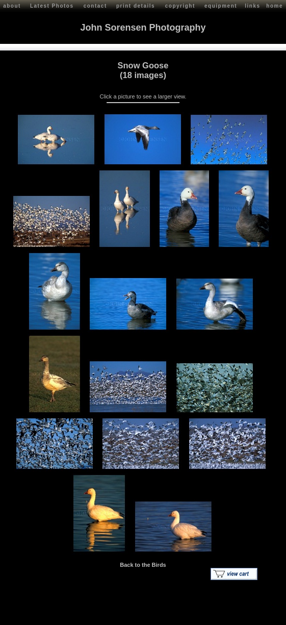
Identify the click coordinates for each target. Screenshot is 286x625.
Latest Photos (52, 6)
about (12, 6)
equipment (220, 6)
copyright (180, 6)
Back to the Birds (143, 565)
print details (135, 6)
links (252, 6)
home (274, 6)
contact (95, 6)
